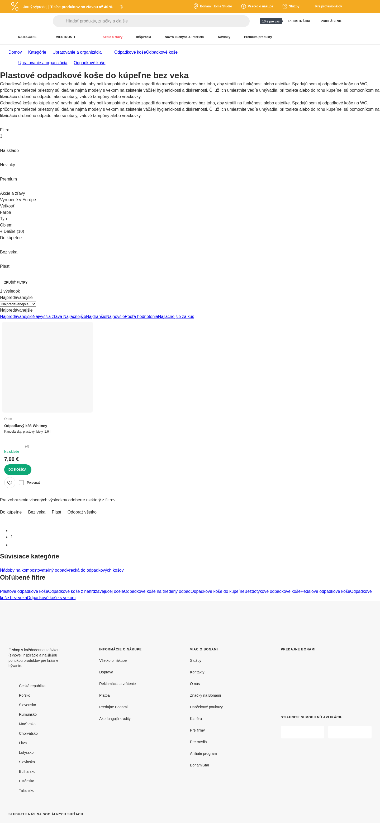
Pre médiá (198, 741)
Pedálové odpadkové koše (325, 591)
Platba (104, 695)
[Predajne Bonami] (318, 679)
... (10, 62)
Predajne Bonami (113, 707)
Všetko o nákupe (113, 660)
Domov (15, 52)
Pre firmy (197, 730)
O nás (195, 683)
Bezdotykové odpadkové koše (273, 591)
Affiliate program (203, 753)
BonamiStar (199, 765)
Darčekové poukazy (206, 707)
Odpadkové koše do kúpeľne (217, 591)
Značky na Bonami (205, 695)
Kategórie (37, 52)
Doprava (106, 672)
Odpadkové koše (162, 52)
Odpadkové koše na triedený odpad (157, 591)
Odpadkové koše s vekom (51, 597)
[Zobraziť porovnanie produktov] (354, 21)
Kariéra (196, 718)
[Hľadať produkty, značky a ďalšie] (157, 21)
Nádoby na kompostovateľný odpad (33, 570)
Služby (195, 660)
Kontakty (197, 672)
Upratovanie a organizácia (77, 52)
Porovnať (29, 482)
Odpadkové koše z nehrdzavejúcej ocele (86, 591)
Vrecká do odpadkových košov (95, 570)
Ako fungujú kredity (115, 718)
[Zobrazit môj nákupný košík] (367, 21)
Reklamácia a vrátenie (117, 683)
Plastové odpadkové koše (24, 591)
